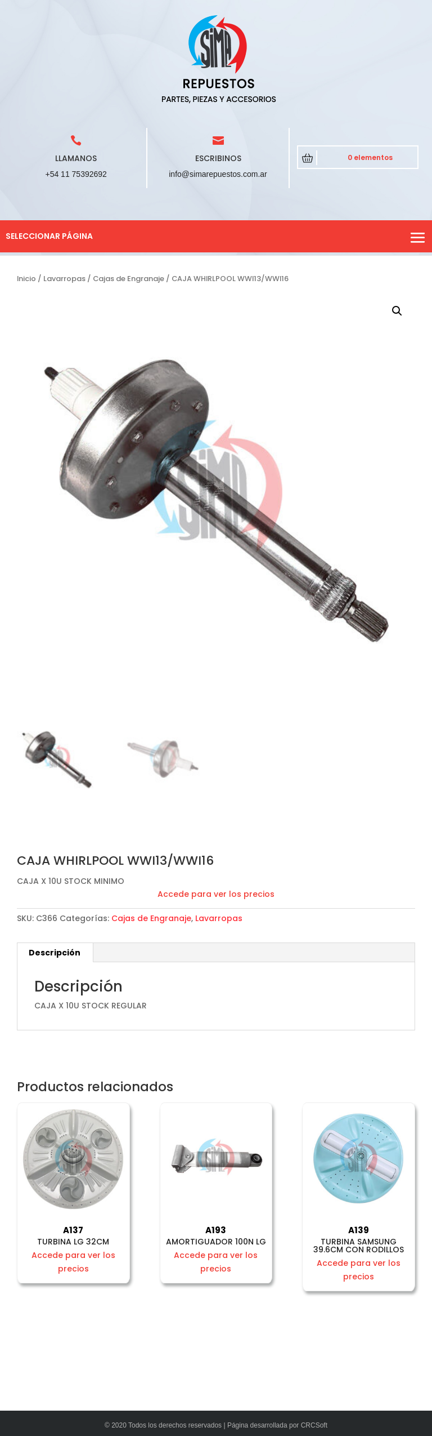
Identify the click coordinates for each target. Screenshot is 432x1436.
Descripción (54, 952)
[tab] (54, 952)
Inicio (26, 278)
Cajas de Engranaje (128, 278)
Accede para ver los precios (216, 894)
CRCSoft (314, 1425)
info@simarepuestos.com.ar (218, 174)
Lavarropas (64, 278)
